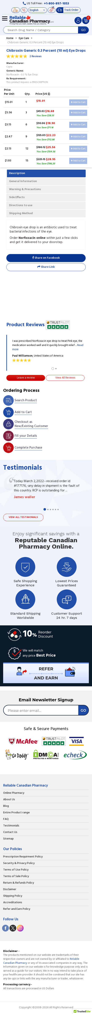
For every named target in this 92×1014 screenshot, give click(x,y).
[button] (82, 1010)
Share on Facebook (46, 258)
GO (83, 30)
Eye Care (24, 38)
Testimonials (11, 826)
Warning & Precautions (25, 189)
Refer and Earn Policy (16, 909)
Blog (6, 806)
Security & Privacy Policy (19, 863)
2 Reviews (36, 56)
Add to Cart (78, 102)
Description (17, 173)
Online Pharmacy (13, 793)
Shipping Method (21, 213)
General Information (23, 181)
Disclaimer (9, 889)
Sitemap (8, 839)
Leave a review (26, 378)
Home (10, 38)
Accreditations (12, 902)
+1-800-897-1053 (56, 3)
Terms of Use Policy (15, 870)
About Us (9, 800)
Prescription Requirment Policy (23, 857)
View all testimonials (23, 517)
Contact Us (10, 832)
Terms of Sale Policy (16, 876)
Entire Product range (16, 813)
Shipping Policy (12, 896)
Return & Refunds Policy (18, 883)
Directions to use (20, 205)
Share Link (46, 267)
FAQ (6, 819)
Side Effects (17, 197)
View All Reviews (65, 378)
